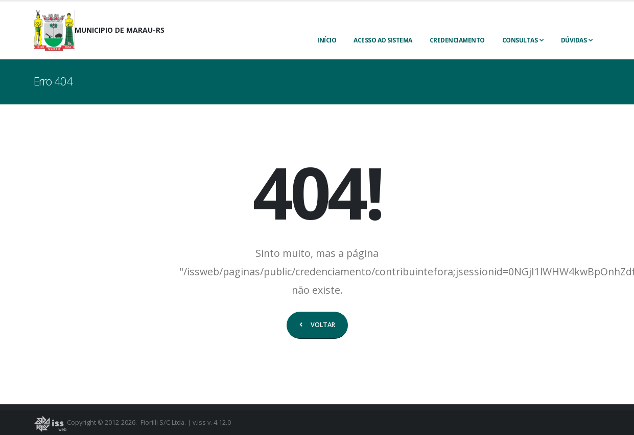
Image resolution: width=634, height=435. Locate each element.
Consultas (520, 40)
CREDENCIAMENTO (457, 40)
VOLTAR (317, 324)
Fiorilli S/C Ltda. (163, 422)
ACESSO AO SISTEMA (383, 40)
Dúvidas (574, 40)
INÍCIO (326, 40)
